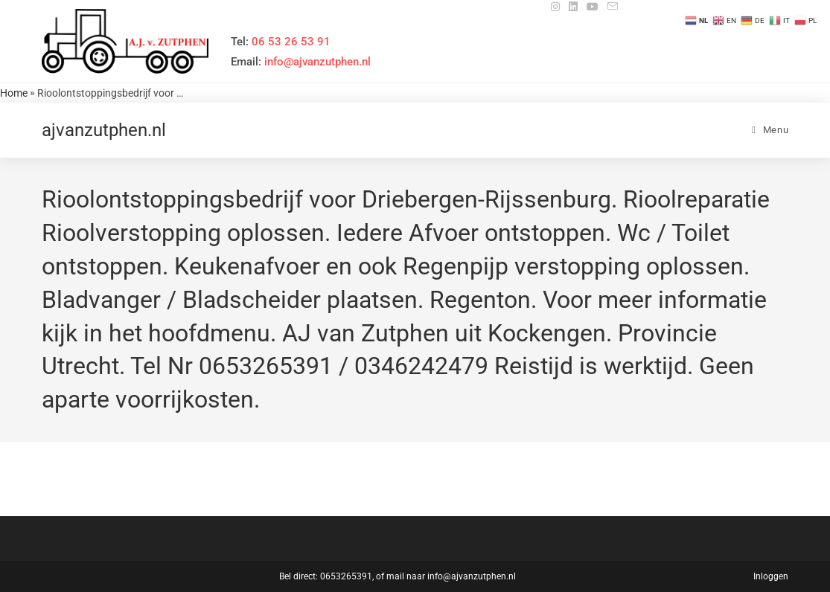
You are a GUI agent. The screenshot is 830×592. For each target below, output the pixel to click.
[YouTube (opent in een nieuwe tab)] (592, 6)
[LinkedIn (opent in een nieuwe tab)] (573, 6)
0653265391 (346, 576)
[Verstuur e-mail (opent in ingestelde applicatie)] (610, 6)
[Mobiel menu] (770, 129)
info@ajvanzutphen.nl (471, 576)
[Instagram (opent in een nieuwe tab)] (555, 6)
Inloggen (770, 576)
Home (14, 93)
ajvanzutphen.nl (104, 130)
